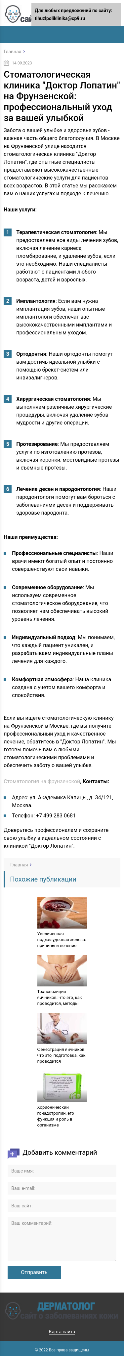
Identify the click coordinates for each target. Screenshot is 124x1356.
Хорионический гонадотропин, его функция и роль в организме (55, 1116)
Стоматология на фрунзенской (42, 781)
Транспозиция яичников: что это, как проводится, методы (59, 997)
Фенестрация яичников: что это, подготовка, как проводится (61, 1055)
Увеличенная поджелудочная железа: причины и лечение (61, 939)
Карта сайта (62, 1331)
